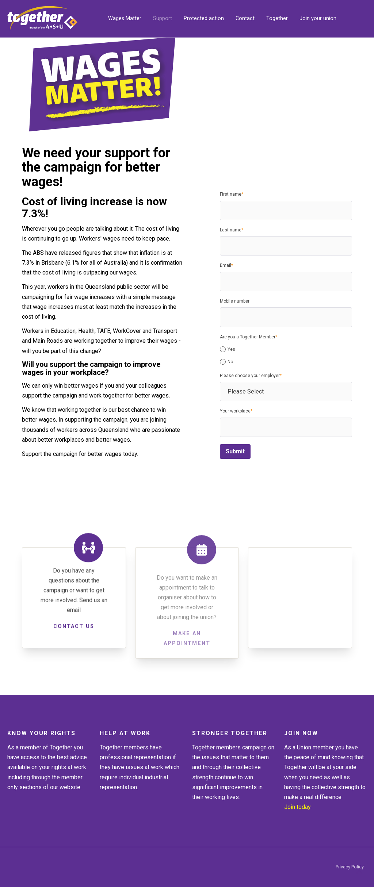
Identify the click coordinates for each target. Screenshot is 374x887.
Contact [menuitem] (245, 18)
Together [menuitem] (277, 18)
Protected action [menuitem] (204, 18)
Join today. (298, 806)
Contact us (73, 630)
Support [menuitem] (162, 18)
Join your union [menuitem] (317, 18)
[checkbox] (286, 354)
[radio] (286, 349)
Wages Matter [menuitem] (124, 18)
